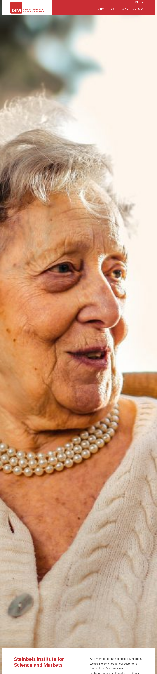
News (124, 8)
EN (141, 2)
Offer (101, 8)
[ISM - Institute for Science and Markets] (27, 7)
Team (112, 8)
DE (137, 2)
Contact (138, 8)
